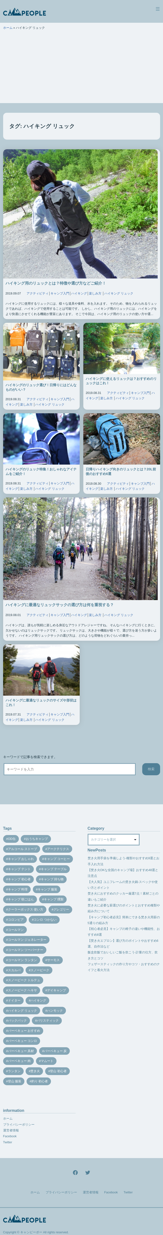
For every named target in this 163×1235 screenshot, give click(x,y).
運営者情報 (11, 1130)
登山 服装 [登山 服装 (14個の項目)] (14, 1081)
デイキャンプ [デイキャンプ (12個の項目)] (56, 990)
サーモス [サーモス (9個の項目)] (53, 960)
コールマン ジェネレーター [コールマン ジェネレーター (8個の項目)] (27, 939)
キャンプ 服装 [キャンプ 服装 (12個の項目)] (47, 889)
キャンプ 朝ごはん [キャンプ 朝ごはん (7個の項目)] (21, 899)
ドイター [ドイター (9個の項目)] (14, 1000)
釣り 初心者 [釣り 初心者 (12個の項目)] (39, 1081)
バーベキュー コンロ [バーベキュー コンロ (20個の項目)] (22, 1041)
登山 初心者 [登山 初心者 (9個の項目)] (58, 1071)
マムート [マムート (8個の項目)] (47, 1061)
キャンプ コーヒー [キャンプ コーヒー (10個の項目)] (57, 859)
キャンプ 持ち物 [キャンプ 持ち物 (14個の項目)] (52, 879)
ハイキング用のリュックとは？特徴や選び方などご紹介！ (56, 283)
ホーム (8, 28)
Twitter (7, 1142)
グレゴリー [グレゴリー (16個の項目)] (61, 909)
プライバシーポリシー (19, 1124)
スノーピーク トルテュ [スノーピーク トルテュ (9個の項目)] (24, 980)
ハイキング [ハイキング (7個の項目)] (38, 1000)
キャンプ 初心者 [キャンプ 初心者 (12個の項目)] (19, 879)
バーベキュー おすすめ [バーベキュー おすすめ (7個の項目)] (24, 1030)
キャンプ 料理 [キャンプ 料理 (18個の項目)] (18, 889)
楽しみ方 (95, 293)
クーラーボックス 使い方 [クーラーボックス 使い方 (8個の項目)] (25, 909)
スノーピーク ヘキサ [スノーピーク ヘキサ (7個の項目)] (22, 990)
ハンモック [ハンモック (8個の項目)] (55, 1010)
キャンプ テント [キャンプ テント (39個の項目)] (19, 869)
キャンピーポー (31, 1232)
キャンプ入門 (59, 293)
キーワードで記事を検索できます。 (30, 757)
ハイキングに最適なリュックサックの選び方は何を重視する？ (60, 605)
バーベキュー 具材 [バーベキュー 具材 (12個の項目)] (21, 1051)
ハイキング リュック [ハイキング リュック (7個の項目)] (22, 1010)
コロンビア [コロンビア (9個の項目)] (16, 919)
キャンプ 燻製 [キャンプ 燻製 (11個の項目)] (54, 899)
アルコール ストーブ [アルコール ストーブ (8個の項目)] (22, 849)
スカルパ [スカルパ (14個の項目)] (14, 970)
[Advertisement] (81, 69)
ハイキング (79, 293)
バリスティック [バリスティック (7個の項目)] (48, 1020)
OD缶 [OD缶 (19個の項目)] (12, 839)
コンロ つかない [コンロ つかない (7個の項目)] (45, 919)
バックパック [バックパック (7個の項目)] (17, 1020)
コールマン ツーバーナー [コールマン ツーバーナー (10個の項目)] (25, 950)
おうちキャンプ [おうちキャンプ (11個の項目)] (37, 839)
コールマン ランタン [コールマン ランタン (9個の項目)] (22, 960)
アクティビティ (38, 293)
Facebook (10, 1136)
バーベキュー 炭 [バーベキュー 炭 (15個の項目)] (55, 1051)
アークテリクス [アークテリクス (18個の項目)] (58, 849)
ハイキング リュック (119, 293)
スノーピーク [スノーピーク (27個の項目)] (39, 970)
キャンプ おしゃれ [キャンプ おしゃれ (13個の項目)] (21, 859)
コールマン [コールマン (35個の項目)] (16, 930)
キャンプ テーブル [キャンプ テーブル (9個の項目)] (54, 869)
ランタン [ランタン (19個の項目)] (14, 1071)
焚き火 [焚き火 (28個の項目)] (35, 1071)
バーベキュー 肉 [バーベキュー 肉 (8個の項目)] (19, 1061)
